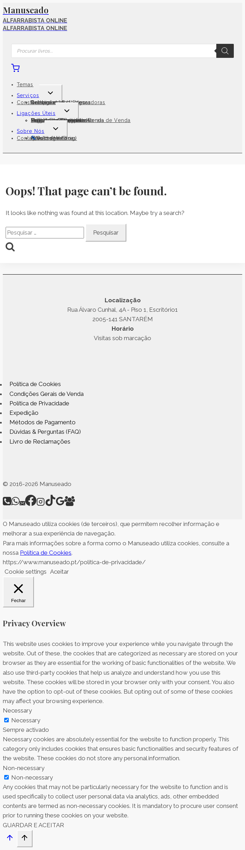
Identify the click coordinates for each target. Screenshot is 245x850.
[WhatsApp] (15, 503)
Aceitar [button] (59, 571)
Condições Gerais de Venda (46, 393)
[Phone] (7, 503)
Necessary (25, 720)
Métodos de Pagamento (42, 422)
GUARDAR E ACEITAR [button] (33, 825)
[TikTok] (50, 503)
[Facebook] (30, 503)
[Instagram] (40, 503)
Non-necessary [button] (23, 767)
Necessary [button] (17, 710)
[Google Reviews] (60, 503)
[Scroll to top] (10, 839)
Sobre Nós (30, 131)
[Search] (225, 51)
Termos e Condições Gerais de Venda (81, 120)
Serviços (28, 95)
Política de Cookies (35, 384)
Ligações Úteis (36, 113)
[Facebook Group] (69, 503)
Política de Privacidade (39, 403)
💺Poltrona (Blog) (54, 138)
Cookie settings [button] (26, 571)
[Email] (22, 503)
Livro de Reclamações (39, 441)
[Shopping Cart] (15, 70)
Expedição (23, 412)
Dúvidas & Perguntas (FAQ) (45, 432)
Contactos (30, 138)
